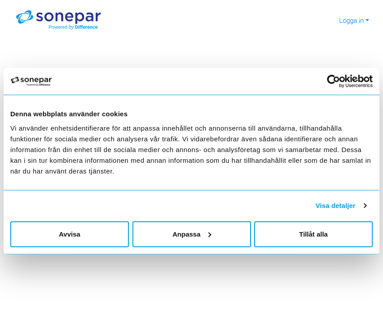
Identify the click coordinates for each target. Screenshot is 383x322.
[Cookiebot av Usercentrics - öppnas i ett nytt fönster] (337, 81)
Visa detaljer (335, 205)
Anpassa (191, 233)
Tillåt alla (313, 233)
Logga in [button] (351, 20)
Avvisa (70, 233)
